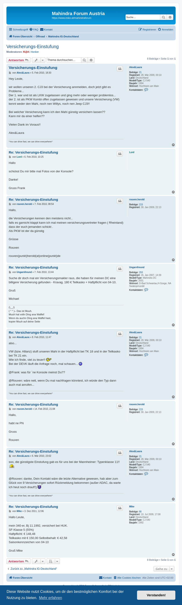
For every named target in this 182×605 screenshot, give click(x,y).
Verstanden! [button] (156, 595)
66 (140, 511)
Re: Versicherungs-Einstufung (33, 152)
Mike (131, 506)
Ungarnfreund (136, 267)
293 (141, 272)
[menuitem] (33, 29)
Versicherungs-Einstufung (32, 46)
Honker (35, 51)
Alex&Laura (135, 67)
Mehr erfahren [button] (50, 598)
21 (140, 72)
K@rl (26, 51)
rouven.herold (137, 199)
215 (141, 204)
